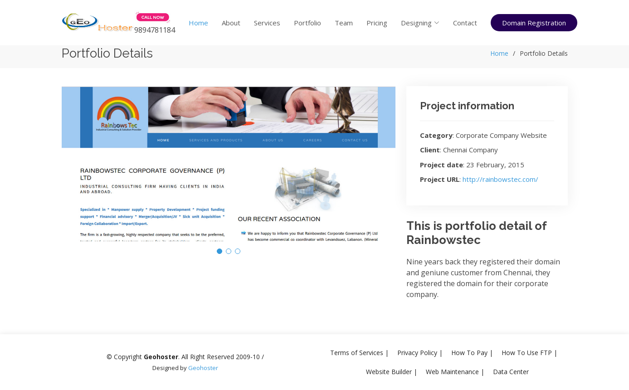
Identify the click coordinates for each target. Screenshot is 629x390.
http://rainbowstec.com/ (500, 179)
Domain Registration (534, 22)
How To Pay (469, 352)
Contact (465, 22)
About (231, 22)
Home (198, 22)
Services (267, 22)
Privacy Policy (417, 352)
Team (344, 22)
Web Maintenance (452, 371)
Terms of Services (356, 352)
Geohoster (203, 368)
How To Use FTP (527, 352)
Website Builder (389, 371)
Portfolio (307, 22)
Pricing (376, 22)
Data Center (511, 371)
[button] (219, 251)
